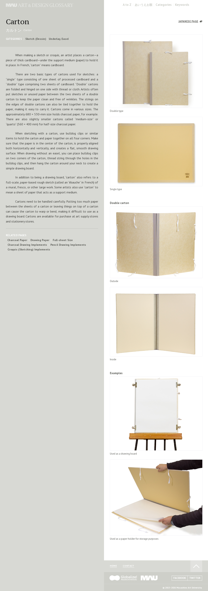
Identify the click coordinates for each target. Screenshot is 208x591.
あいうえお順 (143, 4)
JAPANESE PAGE (188, 21)
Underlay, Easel (59, 39)
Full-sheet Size (63, 240)
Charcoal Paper (17, 240)
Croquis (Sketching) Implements (29, 249)
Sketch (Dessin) (35, 39)
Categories (164, 4)
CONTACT (128, 566)
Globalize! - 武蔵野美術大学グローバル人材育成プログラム (123, 577)
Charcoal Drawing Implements (27, 245)
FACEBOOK (179, 578)
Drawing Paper (39, 240)
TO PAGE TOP (196, 566)
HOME (113, 566)
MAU (149, 577)
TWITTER (194, 578)
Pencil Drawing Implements (68, 245)
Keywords (182, 4)
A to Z (127, 4)
